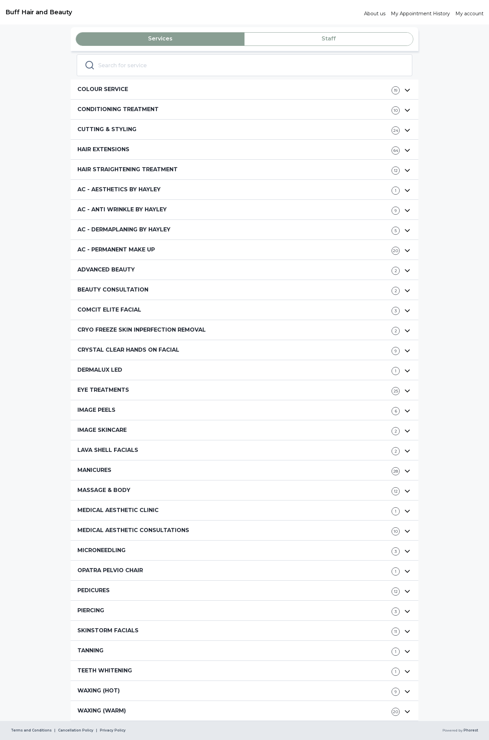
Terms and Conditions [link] (31, 730)
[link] (182, 12)
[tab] (160, 39)
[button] (244, 90)
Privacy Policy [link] (113, 730)
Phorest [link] (470, 730)
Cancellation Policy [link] (75, 730)
